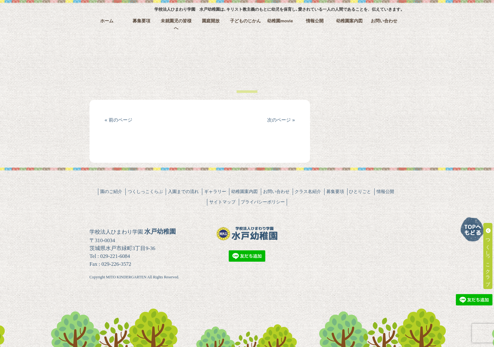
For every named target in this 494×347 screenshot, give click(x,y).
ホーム (106, 21)
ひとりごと (360, 191)
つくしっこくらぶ (145, 191)
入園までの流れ (183, 191)
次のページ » (281, 119)
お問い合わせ (384, 21)
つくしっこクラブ (488, 256)
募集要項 (141, 21)
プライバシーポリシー (263, 201)
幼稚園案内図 (349, 21)
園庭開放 (211, 21)
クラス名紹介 (308, 191)
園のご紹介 (111, 191)
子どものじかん (245, 21)
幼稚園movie (280, 21)
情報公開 (315, 21)
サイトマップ (222, 201)
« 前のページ (118, 119)
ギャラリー (215, 191)
